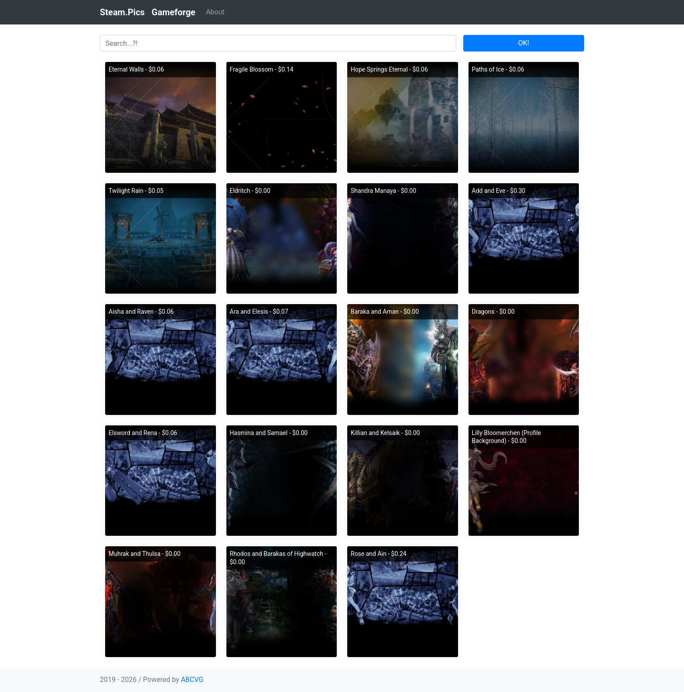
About (215, 12)
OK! (523, 43)
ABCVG (192, 679)
